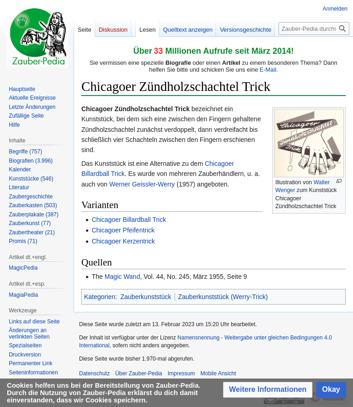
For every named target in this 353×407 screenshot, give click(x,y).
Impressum (181, 373)
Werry (166, 184)
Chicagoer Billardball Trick (128, 219)
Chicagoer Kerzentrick (123, 241)
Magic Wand (122, 276)
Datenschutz (94, 373)
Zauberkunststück (145, 296)
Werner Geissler (132, 184)
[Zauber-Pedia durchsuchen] (314, 28)
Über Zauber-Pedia (138, 373)
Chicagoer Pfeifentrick (122, 230)
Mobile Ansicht (218, 373)
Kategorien (99, 296)
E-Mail (268, 69)
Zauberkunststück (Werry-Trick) (223, 296)
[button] (268, 390)
